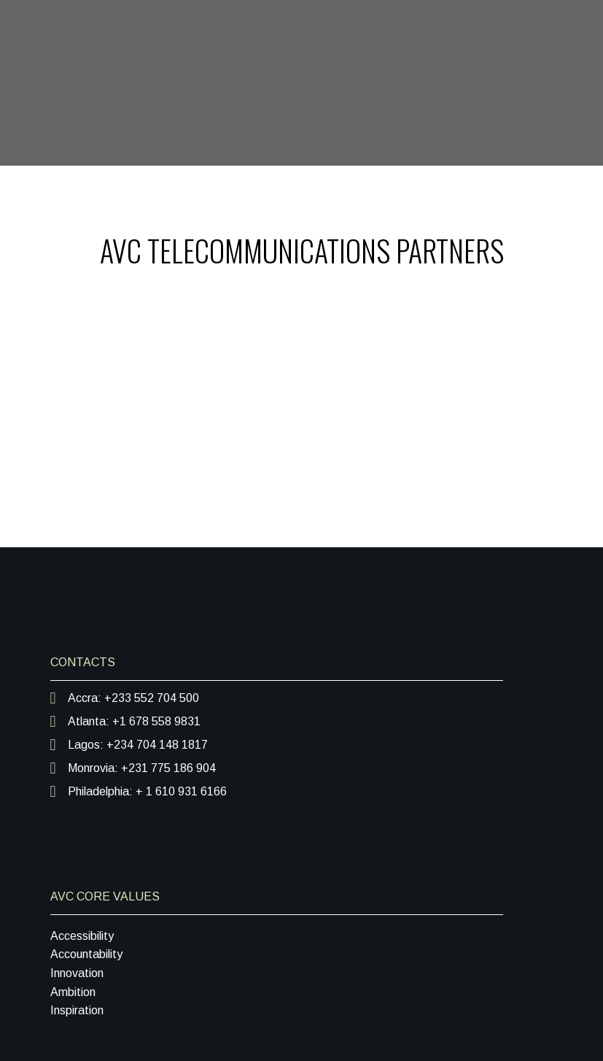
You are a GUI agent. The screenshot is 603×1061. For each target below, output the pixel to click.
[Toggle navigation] (559, 189)
